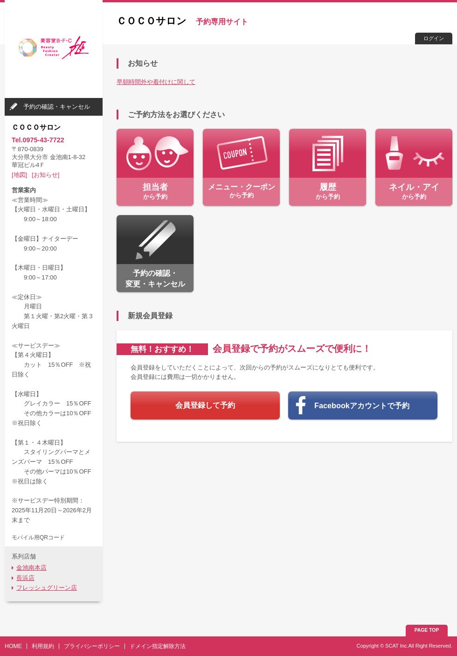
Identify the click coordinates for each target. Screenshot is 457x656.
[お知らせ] (45, 174)
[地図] (19, 174)
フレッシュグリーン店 (46, 587)
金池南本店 (31, 567)
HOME (13, 646)
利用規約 (43, 646)
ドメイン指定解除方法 (158, 646)
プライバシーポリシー (92, 646)
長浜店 (25, 577)
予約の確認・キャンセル (56, 106)
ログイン (433, 38)
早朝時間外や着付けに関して (156, 81)
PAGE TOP (427, 630)
